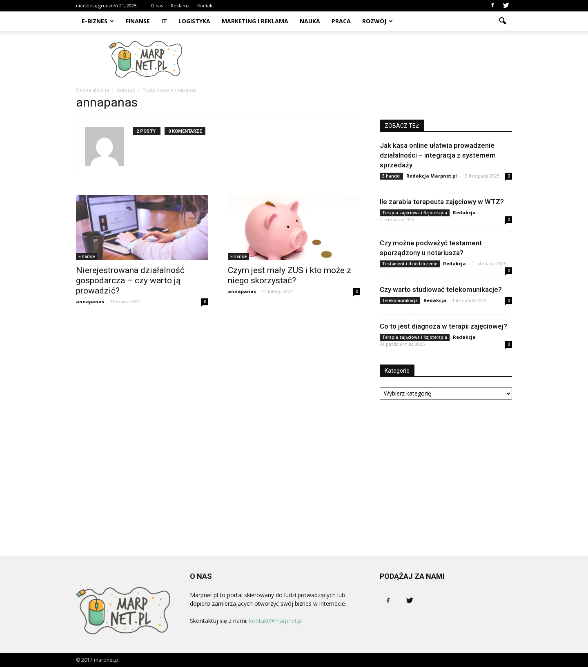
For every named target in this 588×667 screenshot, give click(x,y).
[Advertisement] (363, 59)
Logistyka (194, 21)
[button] (502, 21)
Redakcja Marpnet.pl (431, 176)
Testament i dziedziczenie (409, 264)
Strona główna (92, 90)
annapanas (90, 301)
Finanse (138, 21)
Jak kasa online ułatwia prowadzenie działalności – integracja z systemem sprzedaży (438, 155)
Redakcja (464, 212)
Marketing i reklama (255, 21)
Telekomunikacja (400, 300)
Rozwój (377, 21)
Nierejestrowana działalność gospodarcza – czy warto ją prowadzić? (130, 280)
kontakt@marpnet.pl (276, 621)
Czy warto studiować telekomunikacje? (441, 289)
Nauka (310, 21)
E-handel (391, 176)
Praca (341, 21)
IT (164, 21)
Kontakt (205, 5)
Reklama (180, 5)
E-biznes (98, 21)
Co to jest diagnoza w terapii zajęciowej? (443, 326)
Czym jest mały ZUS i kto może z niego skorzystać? (289, 275)
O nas (157, 5)
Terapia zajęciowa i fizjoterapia (414, 213)
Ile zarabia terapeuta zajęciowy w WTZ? (442, 202)
